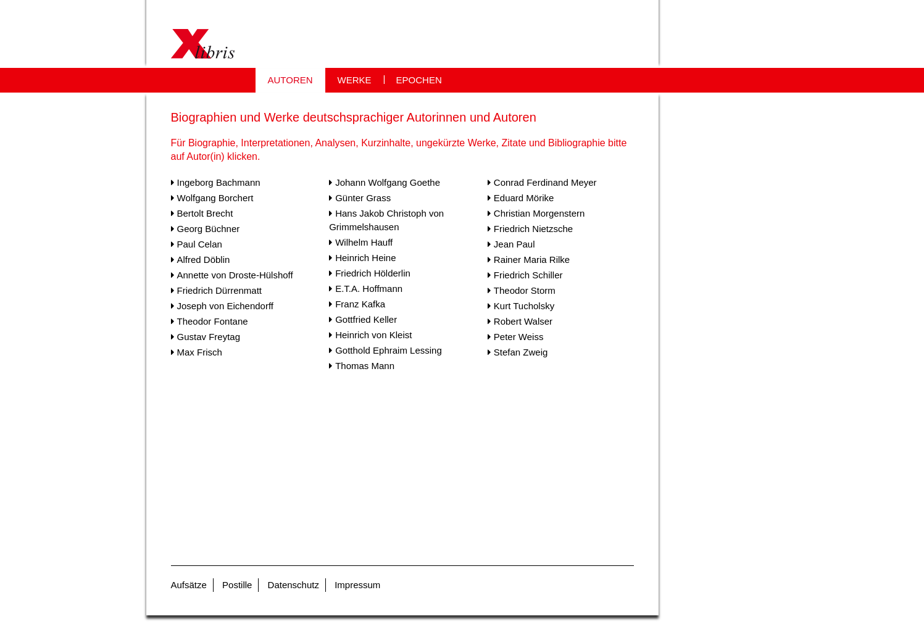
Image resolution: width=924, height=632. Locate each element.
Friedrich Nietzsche (533, 228)
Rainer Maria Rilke (532, 259)
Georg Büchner (208, 228)
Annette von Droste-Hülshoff (235, 275)
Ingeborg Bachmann (218, 182)
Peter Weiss (519, 336)
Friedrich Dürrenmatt (219, 290)
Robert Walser (523, 321)
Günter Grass (363, 198)
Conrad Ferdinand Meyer (545, 182)
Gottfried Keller (366, 319)
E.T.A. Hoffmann (368, 288)
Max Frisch (199, 352)
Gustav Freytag (209, 336)
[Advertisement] (402, 471)
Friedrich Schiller (528, 275)
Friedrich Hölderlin (372, 273)
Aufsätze (189, 585)
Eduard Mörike (524, 198)
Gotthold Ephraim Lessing (388, 350)
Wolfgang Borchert (215, 198)
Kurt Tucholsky (524, 306)
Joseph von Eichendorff (225, 306)
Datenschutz (293, 585)
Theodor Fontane (212, 321)
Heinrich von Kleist (373, 335)
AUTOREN (290, 80)
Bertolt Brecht (205, 213)
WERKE (355, 80)
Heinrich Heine (365, 257)
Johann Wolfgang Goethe (387, 182)
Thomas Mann (364, 365)
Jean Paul (514, 244)
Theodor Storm (525, 290)
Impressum (357, 585)
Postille (237, 585)
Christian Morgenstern (539, 213)
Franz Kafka (360, 304)
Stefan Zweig (521, 352)
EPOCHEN (419, 80)
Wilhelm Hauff (364, 242)
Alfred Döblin (203, 259)
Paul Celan (199, 244)
